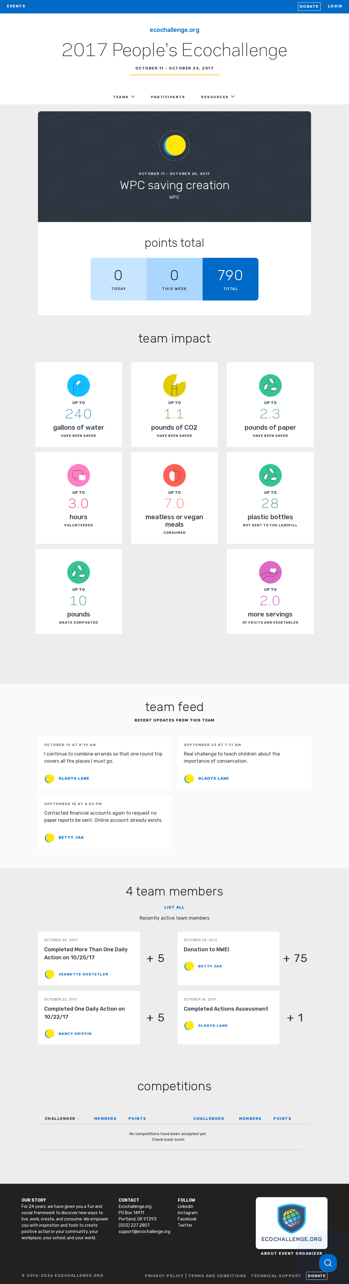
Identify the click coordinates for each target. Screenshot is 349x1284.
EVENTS (16, 6)
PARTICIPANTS (168, 97)
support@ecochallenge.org (144, 1231)
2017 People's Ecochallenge (174, 51)
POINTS (137, 1118)
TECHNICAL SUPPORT (276, 1276)
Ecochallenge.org (174, 29)
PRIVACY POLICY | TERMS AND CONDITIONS (196, 1276)
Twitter (185, 1225)
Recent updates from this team (174, 720)
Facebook (187, 1219)
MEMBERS (105, 1118)
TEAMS (121, 97)
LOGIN (335, 6)
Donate (309, 6)
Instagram (188, 1212)
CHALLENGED (208, 1118)
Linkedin (185, 1206)
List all (174, 907)
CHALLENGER (60, 1118)
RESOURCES (215, 97)
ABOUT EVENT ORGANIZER (292, 1253)
